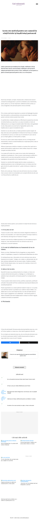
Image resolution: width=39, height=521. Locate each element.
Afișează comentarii (19, 367)
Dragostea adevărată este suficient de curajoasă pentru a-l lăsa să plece (8, 483)
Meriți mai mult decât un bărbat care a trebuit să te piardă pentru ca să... (9, 505)
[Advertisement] (19, 86)
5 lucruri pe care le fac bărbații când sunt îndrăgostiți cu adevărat (29, 484)
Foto (19, 62)
